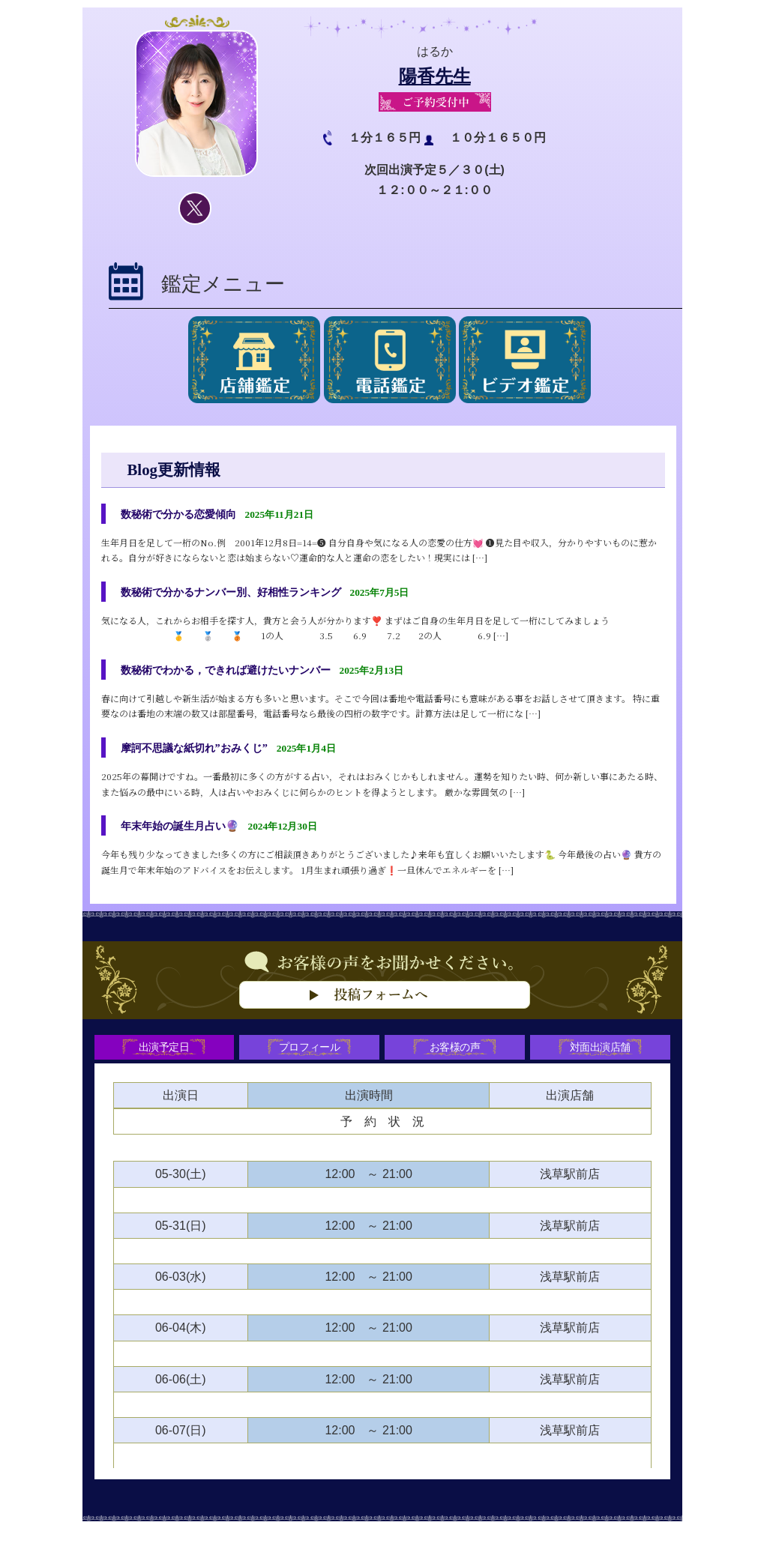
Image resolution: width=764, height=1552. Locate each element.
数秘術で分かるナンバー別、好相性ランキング (247, 595)
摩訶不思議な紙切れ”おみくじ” (205, 758)
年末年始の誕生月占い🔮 (188, 839)
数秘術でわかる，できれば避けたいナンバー (241, 676)
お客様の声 (456, 1066)
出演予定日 (160, 1066)
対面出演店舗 (603, 1066)
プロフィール (308, 1066)
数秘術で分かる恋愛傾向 (187, 513)
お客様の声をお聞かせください (382, 1020)
